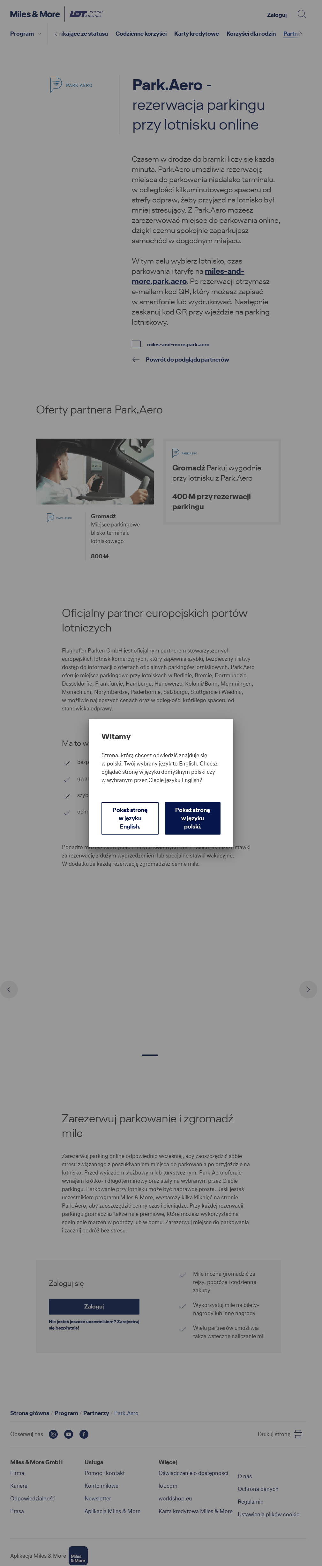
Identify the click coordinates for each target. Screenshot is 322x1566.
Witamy (116, 736)
